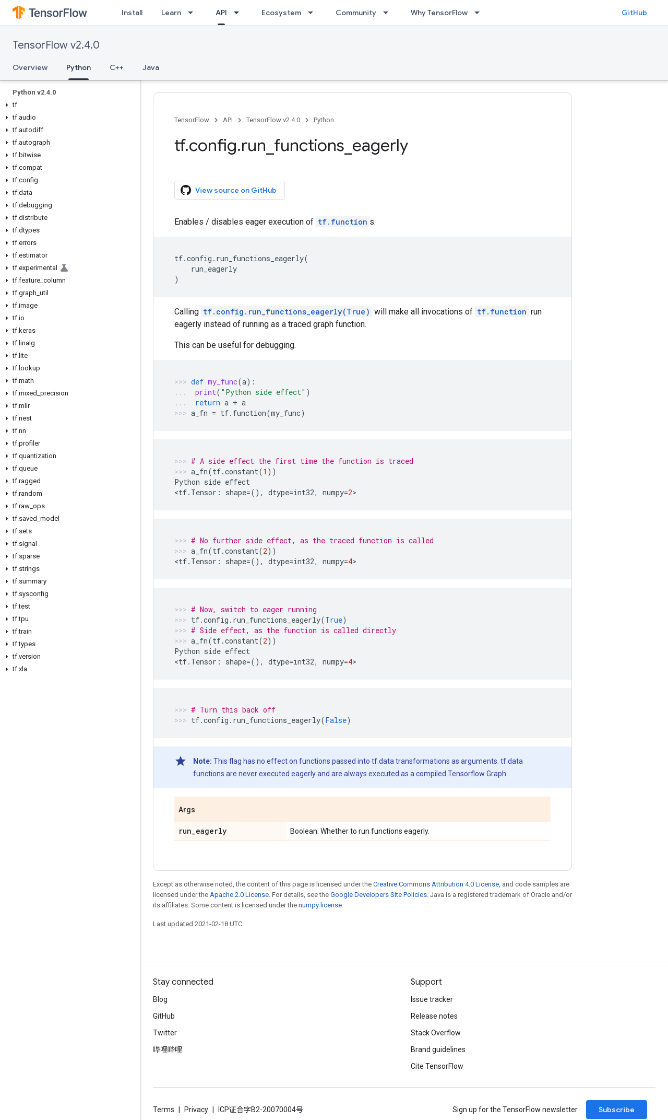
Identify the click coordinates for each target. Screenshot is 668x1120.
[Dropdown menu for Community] (388, 12)
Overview (30, 67)
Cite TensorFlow (437, 1066)
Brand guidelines (438, 1049)
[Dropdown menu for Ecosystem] (313, 12)
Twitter (165, 1033)
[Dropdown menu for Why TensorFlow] (480, 12)
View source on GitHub (229, 190)
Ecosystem (281, 12)
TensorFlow (191, 120)
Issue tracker (432, 999)
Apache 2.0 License (239, 895)
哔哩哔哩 (167, 1049)
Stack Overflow (436, 1033)
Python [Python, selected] (78, 67)
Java (150, 67)
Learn (171, 12)
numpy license (320, 905)
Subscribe (617, 1109)
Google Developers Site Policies (378, 895)
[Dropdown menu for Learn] (193, 12)
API (228, 120)
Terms (163, 1109)
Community (356, 12)
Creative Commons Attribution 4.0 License (436, 884)
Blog (160, 999)
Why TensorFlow (439, 12)
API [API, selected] (221, 12)
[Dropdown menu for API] (239, 12)
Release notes (434, 1016)
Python (324, 120)
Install (132, 12)
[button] (68, 105)
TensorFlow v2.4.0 (56, 45)
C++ (117, 67)
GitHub (634, 12)
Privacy (196, 1109)
